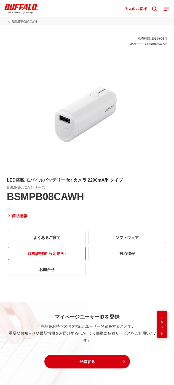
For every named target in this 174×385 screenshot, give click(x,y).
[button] (87, 361)
